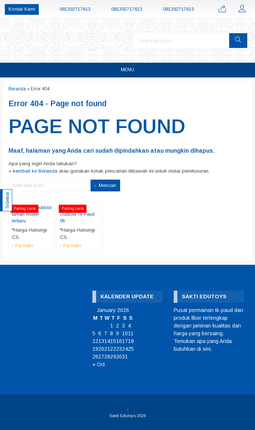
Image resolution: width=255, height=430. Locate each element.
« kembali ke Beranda (32, 171)
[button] (238, 40)
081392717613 (75, 9)
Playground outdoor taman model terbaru (32, 214)
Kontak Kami (21, 9)
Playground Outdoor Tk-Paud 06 (77, 214)
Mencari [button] (105, 185)
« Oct (98, 364)
